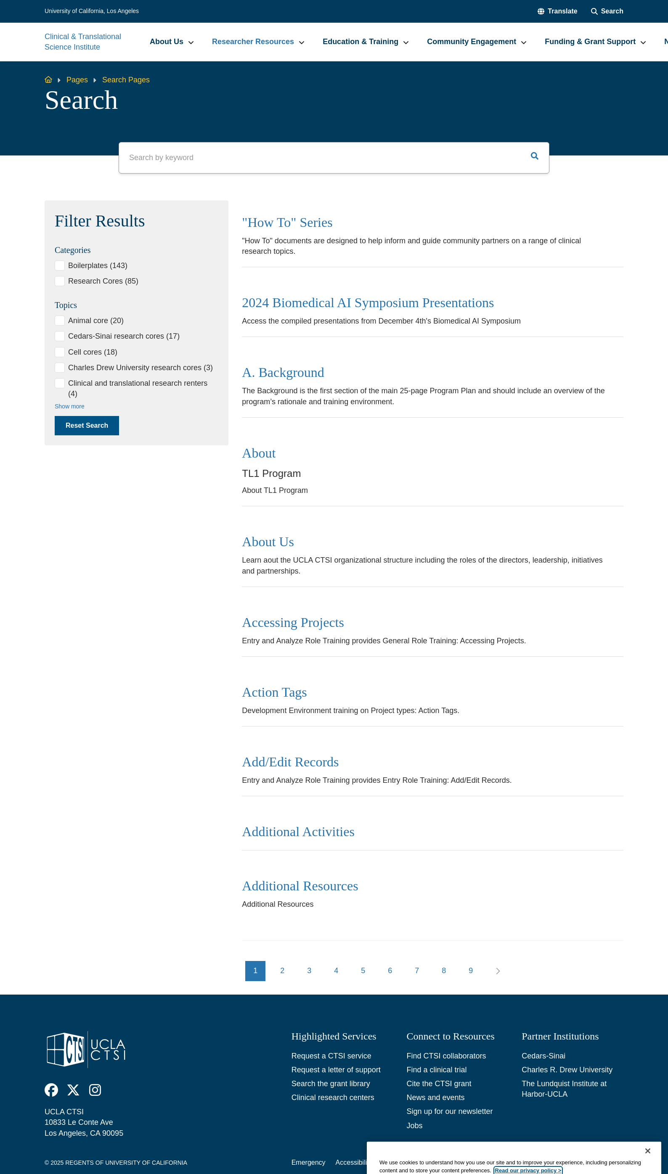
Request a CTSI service (331, 1056)
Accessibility (354, 1162)
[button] (557, 11)
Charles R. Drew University (567, 1070)
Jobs (414, 1125)
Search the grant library (331, 1083)
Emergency (309, 1162)
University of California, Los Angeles (92, 11)
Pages (77, 80)
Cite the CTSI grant (438, 1083)
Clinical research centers (333, 1097)
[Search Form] (607, 11)
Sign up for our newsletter (449, 1111)
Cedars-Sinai (543, 1056)
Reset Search (87, 425)
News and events (435, 1097)
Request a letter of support (336, 1070)
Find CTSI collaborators (446, 1056)
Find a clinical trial (436, 1070)
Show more (70, 406)
